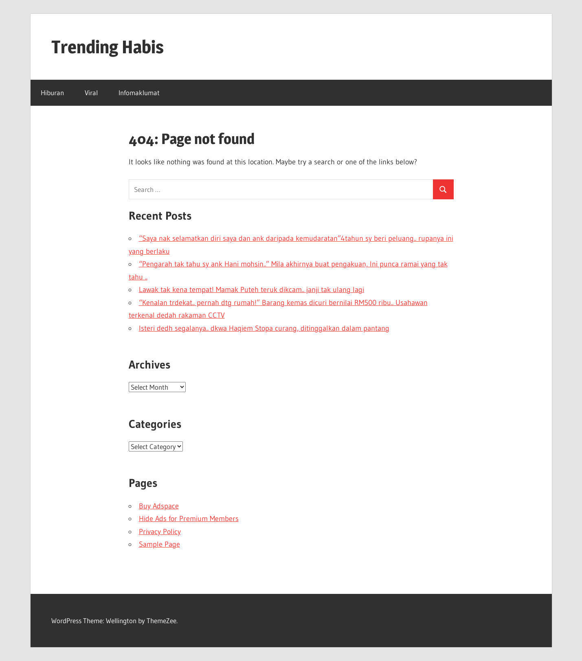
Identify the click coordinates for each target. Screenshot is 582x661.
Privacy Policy (160, 531)
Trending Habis (107, 47)
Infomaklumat (139, 92)
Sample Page (159, 544)
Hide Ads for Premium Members (189, 518)
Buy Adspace (159, 506)
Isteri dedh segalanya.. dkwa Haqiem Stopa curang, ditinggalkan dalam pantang (264, 328)
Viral (91, 92)
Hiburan (52, 92)
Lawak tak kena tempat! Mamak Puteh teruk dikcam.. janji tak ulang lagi (251, 289)
